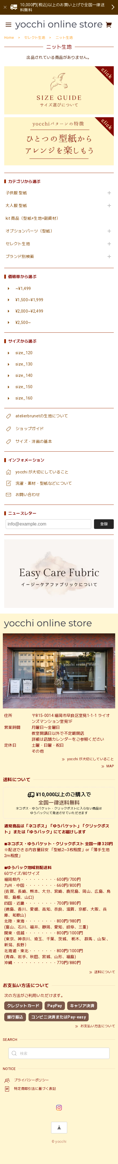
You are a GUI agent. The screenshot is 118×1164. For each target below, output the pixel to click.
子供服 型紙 (16, 193)
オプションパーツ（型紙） (30, 231)
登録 (104, 524)
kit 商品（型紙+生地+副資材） (33, 218)
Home (9, 38)
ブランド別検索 (20, 256)
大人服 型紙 (16, 205)
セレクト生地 (18, 244)
